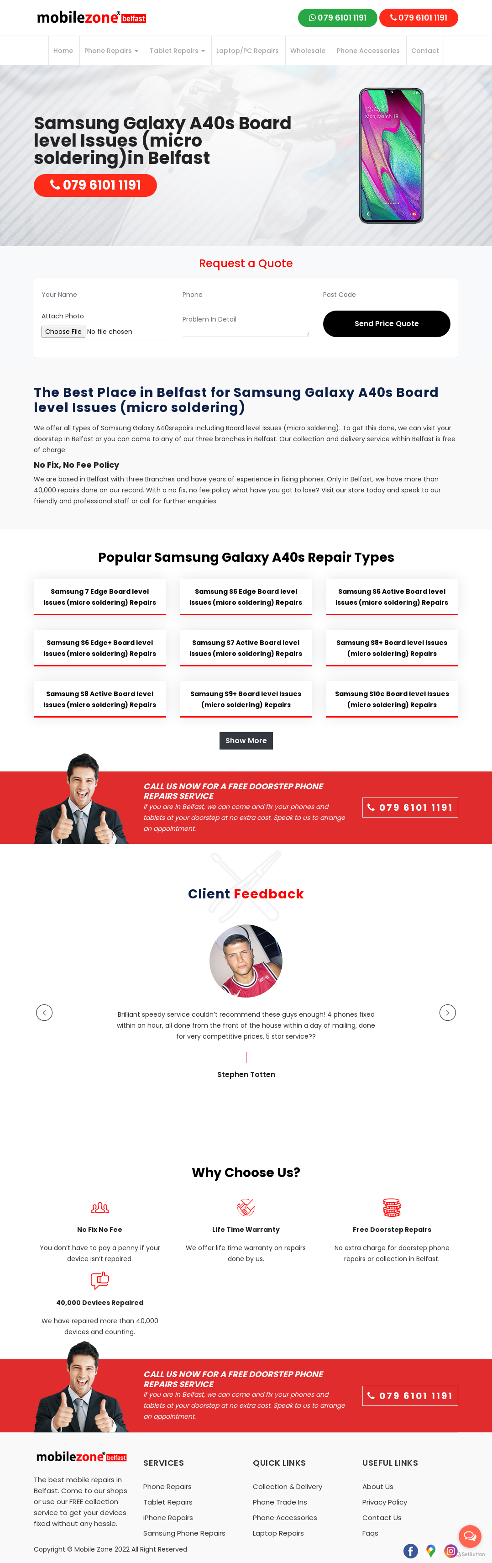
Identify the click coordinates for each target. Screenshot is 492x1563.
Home (63, 50)
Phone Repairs (111, 50)
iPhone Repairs (168, 1517)
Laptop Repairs (278, 1533)
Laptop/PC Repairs (247, 50)
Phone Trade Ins (280, 1502)
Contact (425, 50)
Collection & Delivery (287, 1486)
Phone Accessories (368, 50)
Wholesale (307, 50)
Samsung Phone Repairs (184, 1533)
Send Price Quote (387, 323)
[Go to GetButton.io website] (470, 1554)
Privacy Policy (384, 1502)
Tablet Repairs (177, 50)
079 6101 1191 (337, 17)
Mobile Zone (93, 1549)
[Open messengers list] (470, 1536)
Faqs (370, 1533)
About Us (377, 1486)
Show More (246, 740)
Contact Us (382, 1517)
